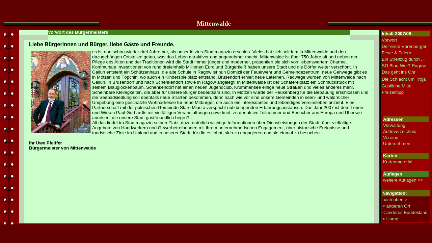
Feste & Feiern (396, 52)
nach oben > (394, 199)
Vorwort (389, 40)
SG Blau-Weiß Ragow (404, 65)
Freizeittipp (393, 92)
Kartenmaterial (397, 161)
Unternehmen (396, 143)
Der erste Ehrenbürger (404, 46)
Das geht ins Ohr (398, 72)
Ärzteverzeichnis (399, 131)
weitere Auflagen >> (403, 180)
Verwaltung (394, 125)
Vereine (390, 137)
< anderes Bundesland (405, 212)
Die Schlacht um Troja (404, 79)
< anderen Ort (396, 206)
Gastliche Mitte (396, 85)
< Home (390, 218)
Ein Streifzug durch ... (403, 59)
